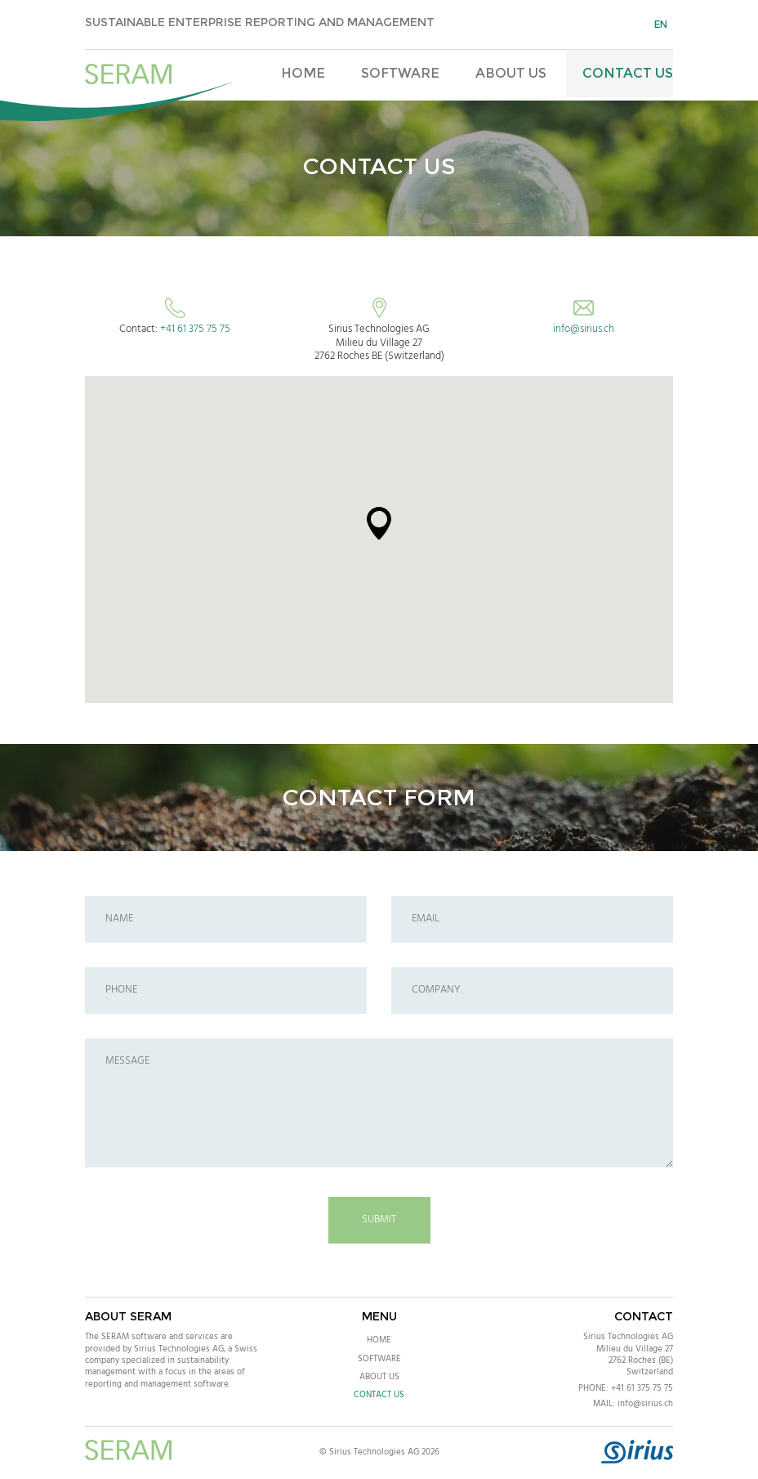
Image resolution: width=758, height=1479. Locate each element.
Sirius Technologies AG (628, 1336)
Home (303, 73)
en (660, 24)
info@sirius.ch (583, 329)
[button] (379, 523)
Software (400, 73)
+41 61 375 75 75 (195, 329)
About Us (510, 73)
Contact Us (627, 73)
